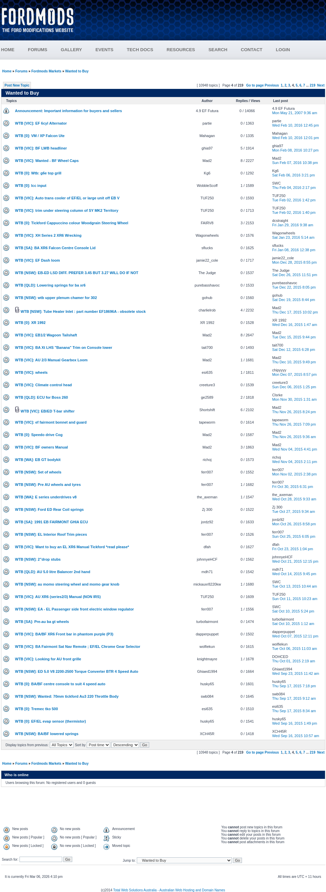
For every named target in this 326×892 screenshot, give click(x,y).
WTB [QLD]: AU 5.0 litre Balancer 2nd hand (52, 572)
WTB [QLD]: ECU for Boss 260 (41, 397)
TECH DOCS (140, 49)
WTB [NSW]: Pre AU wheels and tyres (48, 485)
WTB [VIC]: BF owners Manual (41, 447)
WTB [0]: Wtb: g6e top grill (38, 173)
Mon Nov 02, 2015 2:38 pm (294, 474)
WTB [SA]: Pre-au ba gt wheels (42, 622)
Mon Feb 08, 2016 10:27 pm (295, 150)
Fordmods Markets (46, 71)
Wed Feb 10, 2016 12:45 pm (295, 125)
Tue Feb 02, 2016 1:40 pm (294, 212)
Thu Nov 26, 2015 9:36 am (294, 437)
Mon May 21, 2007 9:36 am (294, 113)
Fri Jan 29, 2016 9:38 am (292, 225)
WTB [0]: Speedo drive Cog (39, 435)
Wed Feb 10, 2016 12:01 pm (295, 138)
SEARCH (217, 49)
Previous (272, 85)
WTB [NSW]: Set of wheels (38, 472)
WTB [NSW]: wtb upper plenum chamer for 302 (56, 298)
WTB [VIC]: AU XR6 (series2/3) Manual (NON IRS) (58, 597)
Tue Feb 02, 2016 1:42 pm (294, 200)
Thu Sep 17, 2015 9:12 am (294, 698)
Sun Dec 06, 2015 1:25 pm (294, 387)
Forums (21, 71)
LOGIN (283, 49)
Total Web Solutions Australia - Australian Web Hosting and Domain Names (169, 890)
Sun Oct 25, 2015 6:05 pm (293, 536)
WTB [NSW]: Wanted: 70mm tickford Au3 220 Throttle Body (67, 696)
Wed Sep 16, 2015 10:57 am (295, 736)
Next (321, 85)
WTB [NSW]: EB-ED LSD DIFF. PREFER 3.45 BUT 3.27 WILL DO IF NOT (76, 273)
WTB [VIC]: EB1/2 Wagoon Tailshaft (46, 335)
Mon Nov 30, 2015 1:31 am (294, 399)
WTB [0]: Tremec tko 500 (36, 709)
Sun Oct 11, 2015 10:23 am (295, 599)
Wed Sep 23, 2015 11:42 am (295, 673)
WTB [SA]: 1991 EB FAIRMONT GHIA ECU (51, 522)
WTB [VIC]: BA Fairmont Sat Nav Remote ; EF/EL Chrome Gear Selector (77, 647)
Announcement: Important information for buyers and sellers (68, 111)
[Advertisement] (203, 23)
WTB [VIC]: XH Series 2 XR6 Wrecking (48, 235)
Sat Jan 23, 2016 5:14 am (293, 237)
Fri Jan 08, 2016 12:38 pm (293, 250)
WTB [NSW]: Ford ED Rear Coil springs (49, 509)
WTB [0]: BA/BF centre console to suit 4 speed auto (60, 684)
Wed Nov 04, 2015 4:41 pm (294, 449)
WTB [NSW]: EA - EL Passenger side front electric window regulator (74, 609)
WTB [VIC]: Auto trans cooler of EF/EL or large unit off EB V (67, 198)
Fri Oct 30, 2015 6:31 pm (292, 487)
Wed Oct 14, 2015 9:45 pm (294, 574)
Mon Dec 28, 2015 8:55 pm (294, 262)
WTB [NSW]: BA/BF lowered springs (47, 734)
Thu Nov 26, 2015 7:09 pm (294, 424)
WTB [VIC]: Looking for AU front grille (48, 659)
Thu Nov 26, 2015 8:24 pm (294, 412)
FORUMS (44, 49)
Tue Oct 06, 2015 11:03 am (294, 649)
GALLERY (71, 49)
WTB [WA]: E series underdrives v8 (46, 497)
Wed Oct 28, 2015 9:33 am (294, 499)
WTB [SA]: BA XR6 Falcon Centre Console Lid (55, 248)
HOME (7, 49)
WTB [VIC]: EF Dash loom (37, 260)
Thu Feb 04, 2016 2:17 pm (294, 188)
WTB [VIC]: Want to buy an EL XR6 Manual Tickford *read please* (72, 547)
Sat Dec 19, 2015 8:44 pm (293, 300)
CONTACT (251, 49)
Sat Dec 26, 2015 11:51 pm (294, 275)
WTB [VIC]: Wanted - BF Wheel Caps (47, 161)
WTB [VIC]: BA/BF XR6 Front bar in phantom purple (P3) (64, 634)
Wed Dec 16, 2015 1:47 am (294, 325)
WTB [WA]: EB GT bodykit (38, 460)
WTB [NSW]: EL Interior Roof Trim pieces (51, 534)
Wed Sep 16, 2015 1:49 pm (294, 723)
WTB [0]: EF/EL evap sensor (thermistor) (50, 721)
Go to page (255, 85)
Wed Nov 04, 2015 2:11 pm (294, 462)
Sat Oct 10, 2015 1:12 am (293, 624)
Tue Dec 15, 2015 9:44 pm (294, 337)
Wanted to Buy (77, 71)
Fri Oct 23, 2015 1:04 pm (292, 549)
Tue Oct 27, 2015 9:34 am (293, 511)
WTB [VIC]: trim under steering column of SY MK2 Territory (67, 210)
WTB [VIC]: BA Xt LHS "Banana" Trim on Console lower (63, 347)
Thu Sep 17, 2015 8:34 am (294, 711)
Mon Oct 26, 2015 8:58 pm (294, 524)
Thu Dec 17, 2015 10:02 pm (295, 312)
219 (313, 85)
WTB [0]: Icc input (31, 186)
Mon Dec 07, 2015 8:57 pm (294, 374)
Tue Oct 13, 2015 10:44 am (294, 586)
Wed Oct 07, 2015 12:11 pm (295, 636)
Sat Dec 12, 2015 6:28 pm (293, 350)
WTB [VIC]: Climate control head (43, 385)
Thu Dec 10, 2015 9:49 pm (294, 362)
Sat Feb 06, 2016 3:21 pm (293, 175)
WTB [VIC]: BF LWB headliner (41, 148)
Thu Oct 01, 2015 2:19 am (293, 661)
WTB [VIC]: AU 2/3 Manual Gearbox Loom (51, 360)
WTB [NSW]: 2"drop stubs (38, 559)
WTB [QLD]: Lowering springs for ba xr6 (50, 285)
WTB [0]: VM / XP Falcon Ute (40, 136)
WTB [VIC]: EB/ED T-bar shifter (48, 411)
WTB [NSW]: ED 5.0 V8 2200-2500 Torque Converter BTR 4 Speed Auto (76, 671)
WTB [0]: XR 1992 (30, 323)
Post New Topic (17, 85)
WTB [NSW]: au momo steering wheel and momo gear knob (67, 584)
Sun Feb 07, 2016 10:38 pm (295, 163)
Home (7, 71)
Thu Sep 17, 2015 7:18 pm (294, 686)
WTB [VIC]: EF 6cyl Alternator (41, 123)
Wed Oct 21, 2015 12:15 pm (295, 561)
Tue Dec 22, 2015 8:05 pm (294, 287)
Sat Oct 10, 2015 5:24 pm (293, 611)
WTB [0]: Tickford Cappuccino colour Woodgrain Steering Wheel (71, 223)
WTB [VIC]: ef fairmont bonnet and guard (51, 422)
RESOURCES (187, 49)
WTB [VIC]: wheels (31, 372)
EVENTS (111, 49)
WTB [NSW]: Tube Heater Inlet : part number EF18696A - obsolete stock (83, 311)
